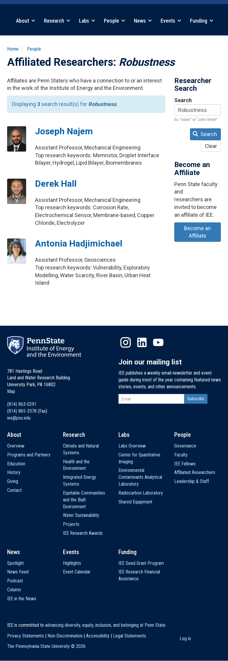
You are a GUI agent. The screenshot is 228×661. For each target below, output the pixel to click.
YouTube (158, 342)
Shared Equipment (135, 502)
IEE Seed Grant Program (141, 563)
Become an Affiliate (197, 232)
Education (16, 464)
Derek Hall (56, 183)
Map (11, 391)
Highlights (72, 563)
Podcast (15, 581)
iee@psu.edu (19, 418)
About (25, 21)
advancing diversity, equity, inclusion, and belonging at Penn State (105, 625)
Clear (211, 146)
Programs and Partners (28, 455)
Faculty (181, 455)
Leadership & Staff (191, 481)
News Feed (17, 572)
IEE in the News (21, 598)
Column (14, 590)
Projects (71, 524)
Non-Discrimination (65, 636)
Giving (12, 481)
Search (183, 100)
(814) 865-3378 (22, 411)
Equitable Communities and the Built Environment (84, 499)
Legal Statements (129, 636)
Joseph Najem (64, 131)
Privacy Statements (25, 636)
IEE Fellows (185, 464)
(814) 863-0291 (22, 404)
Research (57, 21)
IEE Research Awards (83, 533)
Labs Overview (132, 446)
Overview (15, 446)
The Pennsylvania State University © (46, 646)
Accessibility (98, 636)
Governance (185, 446)
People (114, 21)
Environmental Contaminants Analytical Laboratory (140, 477)
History (13, 472)
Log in (185, 638)
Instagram (125, 342)
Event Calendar (77, 572)
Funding (201, 21)
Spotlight (15, 563)
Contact (14, 490)
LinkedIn (142, 342)
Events (171, 21)
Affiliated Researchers (194, 472)
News (143, 21)
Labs (87, 21)
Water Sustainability (81, 515)
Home (13, 49)
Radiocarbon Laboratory (140, 493)
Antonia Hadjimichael (78, 243)
